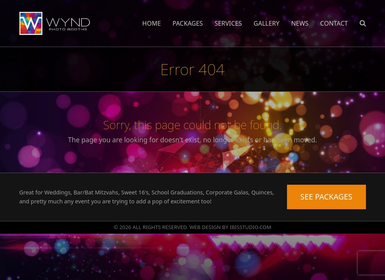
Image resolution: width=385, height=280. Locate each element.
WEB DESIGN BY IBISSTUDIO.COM (230, 227)
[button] (363, 23)
